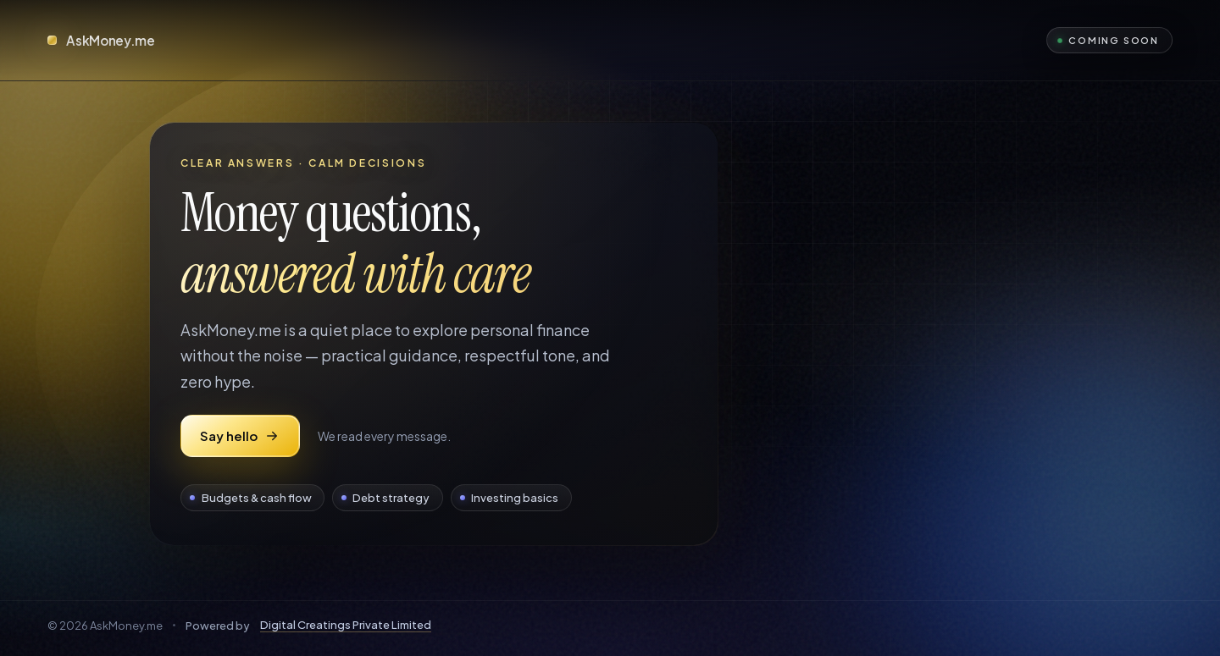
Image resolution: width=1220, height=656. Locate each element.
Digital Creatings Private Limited (345, 625)
